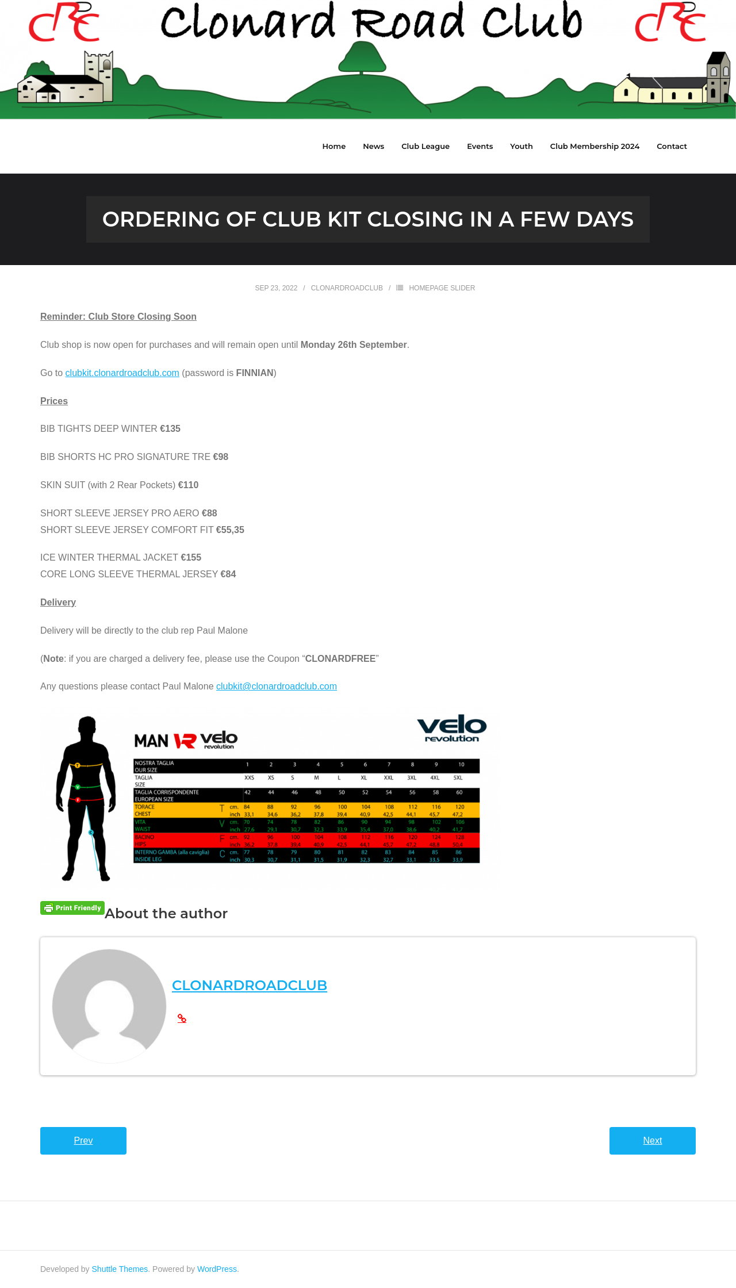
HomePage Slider (442, 288)
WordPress (217, 1269)
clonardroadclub (347, 288)
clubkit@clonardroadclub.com (276, 686)
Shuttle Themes (120, 1269)
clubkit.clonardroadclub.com (122, 373)
